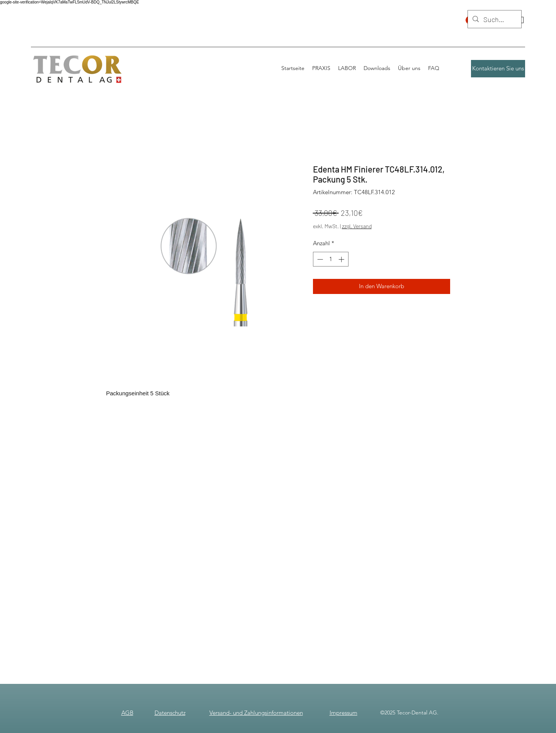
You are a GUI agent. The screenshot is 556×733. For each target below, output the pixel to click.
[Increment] (342, 259)
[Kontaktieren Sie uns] (498, 68)
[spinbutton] (330, 259)
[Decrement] (319, 259)
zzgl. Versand (357, 226)
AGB (127, 712)
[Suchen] (494, 19)
